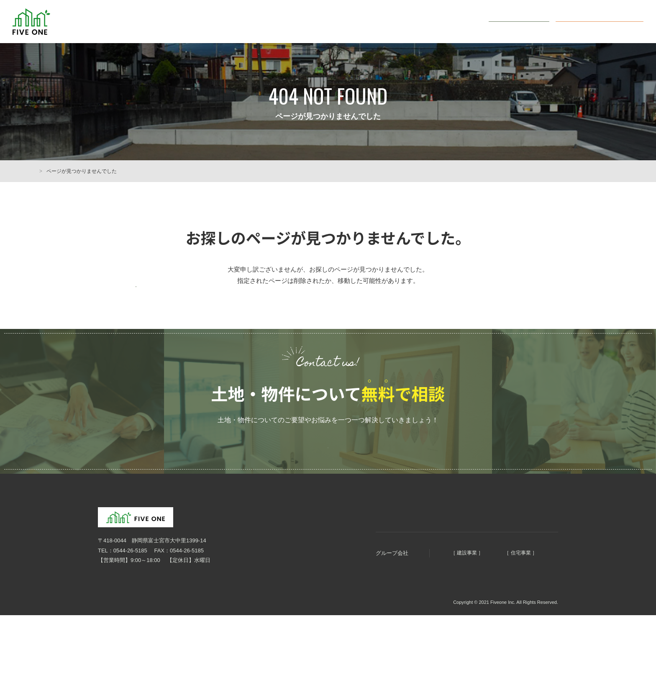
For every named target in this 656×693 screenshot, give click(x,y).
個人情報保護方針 (114, 641)
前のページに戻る (177, 296)
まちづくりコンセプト (350, 551)
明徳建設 (417, 593)
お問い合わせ (524, 21)
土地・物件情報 (410, 21)
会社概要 (461, 21)
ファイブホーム (497, 593)
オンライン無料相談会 (605, 21)
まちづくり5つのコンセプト (336, 21)
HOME (42, 171)
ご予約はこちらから (328, 477)
